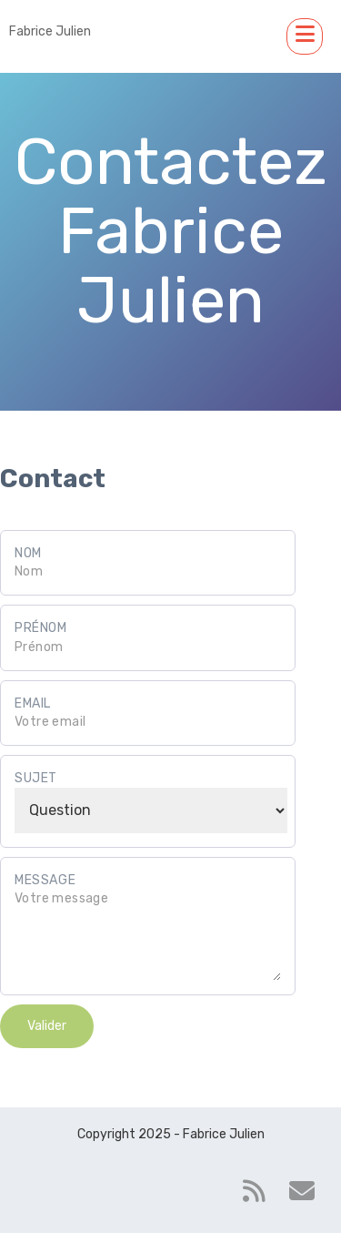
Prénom (41, 628)
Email (33, 703)
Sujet (36, 778)
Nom (28, 553)
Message (45, 880)
